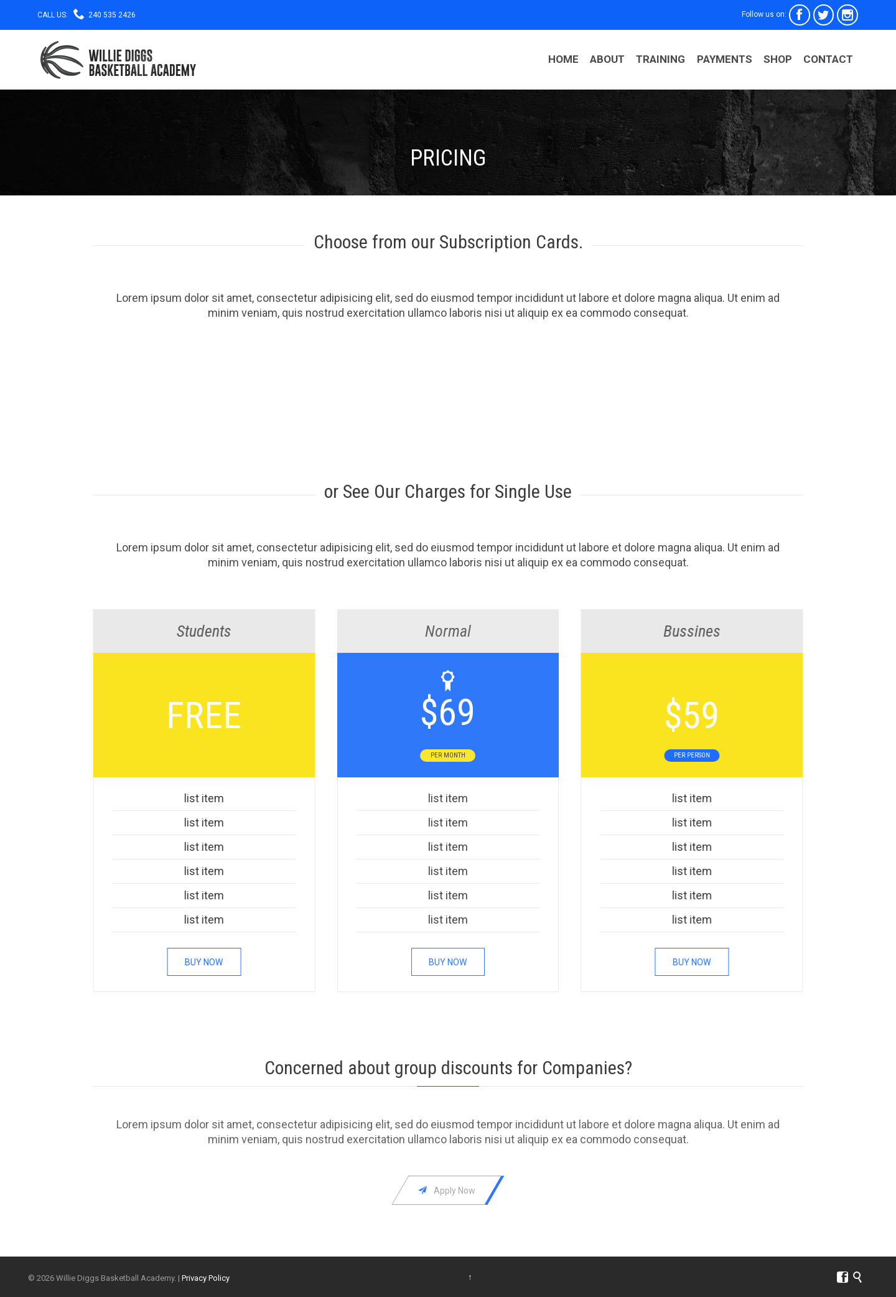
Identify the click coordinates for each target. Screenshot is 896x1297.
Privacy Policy (206, 1278)
